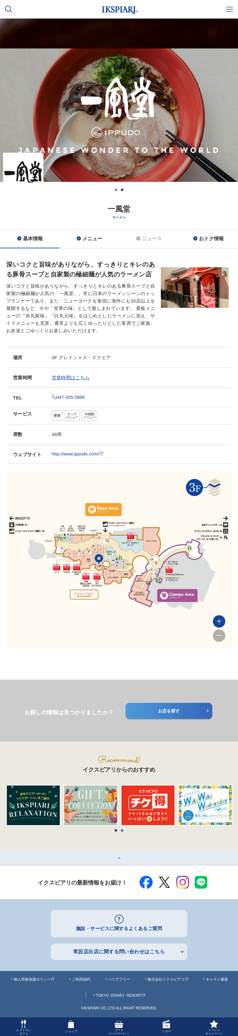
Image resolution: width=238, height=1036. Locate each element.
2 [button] (122, 190)
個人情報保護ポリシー (34, 979)
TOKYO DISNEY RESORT (121, 995)
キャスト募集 (217, 979)
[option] (119, 141)
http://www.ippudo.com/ (78, 453)
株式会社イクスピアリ (168, 979)
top (3, 853)
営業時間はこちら (71, 377)
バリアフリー (119, 979)
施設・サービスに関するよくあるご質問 (119, 928)
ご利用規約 (81, 979)
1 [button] (116, 190)
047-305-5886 (68, 397)
